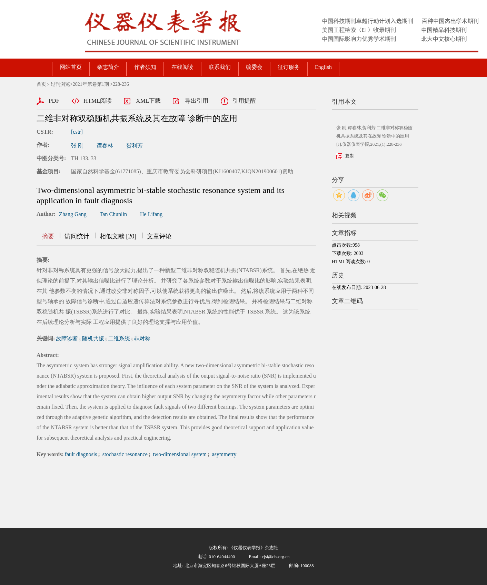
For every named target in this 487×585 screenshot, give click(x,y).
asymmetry (223, 454)
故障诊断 (67, 338)
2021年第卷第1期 (91, 84)
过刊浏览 (60, 84)
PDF (54, 101)
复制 (350, 155)
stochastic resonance (124, 454)
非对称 (142, 338)
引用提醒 (244, 101)
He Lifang (151, 214)
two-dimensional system (179, 454)
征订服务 (289, 67)
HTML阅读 (97, 101)
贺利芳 (134, 145)
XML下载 (148, 101)
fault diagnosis (81, 454)
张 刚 (77, 145)
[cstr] (77, 132)
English (323, 67)
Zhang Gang (73, 214)
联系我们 (220, 67)
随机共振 (93, 338)
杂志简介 (108, 67)
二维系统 (119, 338)
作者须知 (145, 67)
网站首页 (71, 67)
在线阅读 (182, 67)
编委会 (254, 67)
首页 (41, 84)
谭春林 (105, 145)
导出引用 (196, 101)
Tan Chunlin (113, 214)
